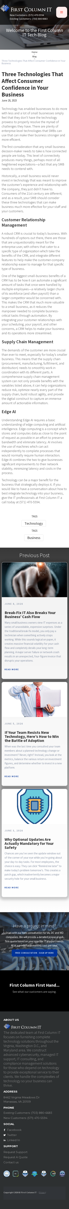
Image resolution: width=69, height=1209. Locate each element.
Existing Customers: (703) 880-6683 (29, 18)
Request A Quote (15, 1157)
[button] (61, 12)
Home (34, 52)
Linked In (13, 1140)
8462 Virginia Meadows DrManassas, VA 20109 (21, 1099)
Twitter (12, 1135)
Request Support (15, 1152)
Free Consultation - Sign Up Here (34, 953)
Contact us (10, 1162)
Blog (34, 56)
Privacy (42, 1192)
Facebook (14, 1130)
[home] (26, 9)
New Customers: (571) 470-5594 (27, 15)
